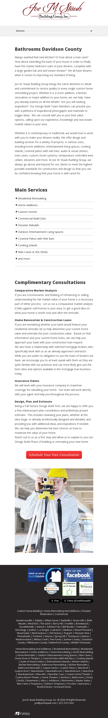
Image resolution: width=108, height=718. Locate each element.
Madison (67, 630)
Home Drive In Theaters (27, 658)
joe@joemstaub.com (46, 703)
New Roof (83, 667)
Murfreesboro (39, 633)
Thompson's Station (78, 636)
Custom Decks (50, 667)
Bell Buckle (68, 626)
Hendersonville (24, 620)
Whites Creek (41, 639)
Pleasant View (82, 633)
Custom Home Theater (78, 674)
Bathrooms (78, 677)
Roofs (21, 680)
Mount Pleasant (83, 630)
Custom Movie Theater (27, 677)
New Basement (26, 674)
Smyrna (48, 636)
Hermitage (20, 630)
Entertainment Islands (58, 661)
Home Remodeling (60, 652)
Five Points (55, 639)
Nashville (65, 620)
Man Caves (85, 655)
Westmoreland (23, 639)
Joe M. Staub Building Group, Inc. (40, 699)
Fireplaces (36, 683)
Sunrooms (83, 683)
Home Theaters (50, 677)
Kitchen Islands (80, 661)
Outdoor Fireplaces (54, 683)
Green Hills (78, 620)
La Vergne (44, 630)
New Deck (88, 671)
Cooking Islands (84, 658)
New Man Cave (56, 674)
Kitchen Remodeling (29, 664)
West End (33, 623)
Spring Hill (60, 636)
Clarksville (81, 626)
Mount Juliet (23, 633)
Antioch (40, 626)
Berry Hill (58, 623)
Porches (71, 683)
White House (51, 620)
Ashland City (53, 626)
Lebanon (56, 630)
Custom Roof (22, 671)
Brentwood (82, 623)
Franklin (69, 623)
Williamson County (37, 642)
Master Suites (83, 680)
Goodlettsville (26, 626)
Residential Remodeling (66, 648)
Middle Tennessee (81, 642)
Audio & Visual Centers (32, 661)
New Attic (41, 674)
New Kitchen (37, 671)
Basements (32, 680)
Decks (89, 677)
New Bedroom (72, 671)
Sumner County (72, 639)
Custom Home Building (29, 611)
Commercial (61, 614)
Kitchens (65, 677)
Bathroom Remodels (29, 667)
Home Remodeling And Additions (62, 611)
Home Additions (39, 652)
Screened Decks (62, 686)
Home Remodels (26, 655)
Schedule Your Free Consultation (54, 455)
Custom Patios (67, 667)
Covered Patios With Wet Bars (58, 658)
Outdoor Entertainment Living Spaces (57, 655)
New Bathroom (54, 671)
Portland (37, 636)
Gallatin (39, 620)
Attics (44, 680)
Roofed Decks (44, 686)
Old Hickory (55, 633)
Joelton (32, 630)
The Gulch (45, 623)
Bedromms (68, 680)
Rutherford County (59, 642)
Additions (54, 680)
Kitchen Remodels (78, 664)
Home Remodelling (83, 652)
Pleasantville (23, 636)
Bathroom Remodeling (54, 664)
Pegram (68, 633)
